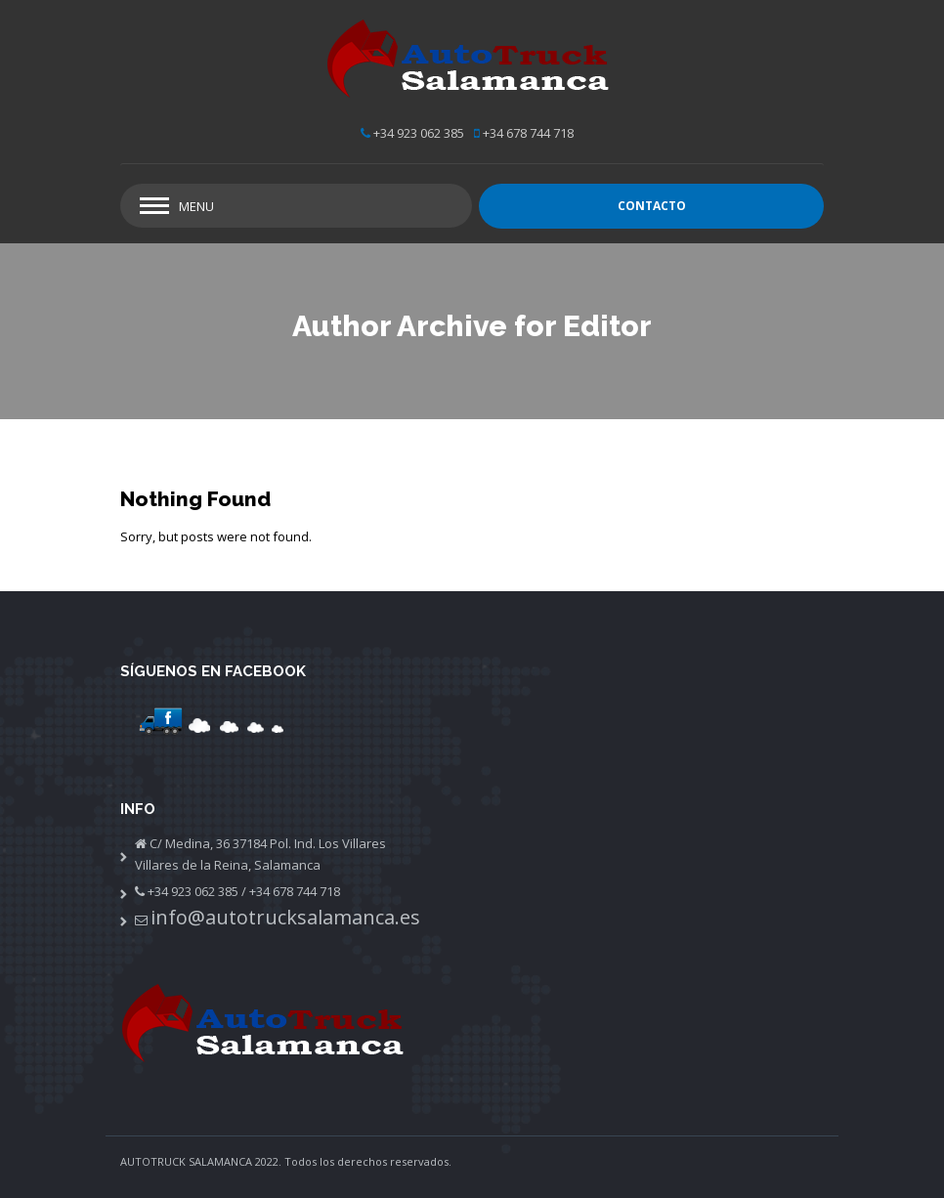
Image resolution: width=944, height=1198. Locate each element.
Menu (196, 206)
